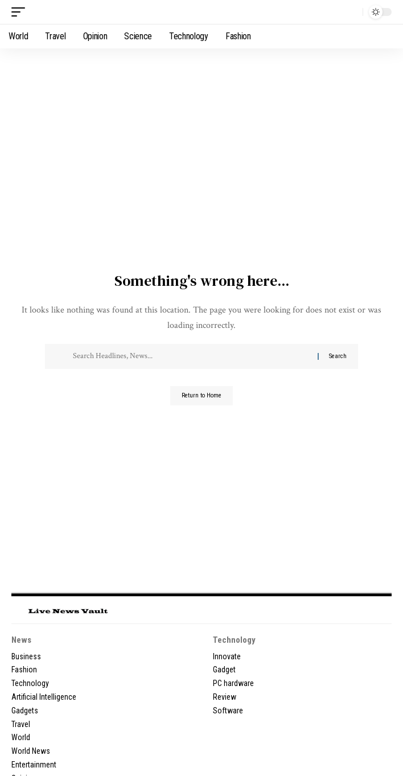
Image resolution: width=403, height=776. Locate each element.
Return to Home (201, 395)
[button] (21, 12)
